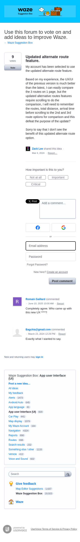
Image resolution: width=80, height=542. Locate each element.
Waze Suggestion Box (23, 375)
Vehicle (13, 454)
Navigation (15, 430)
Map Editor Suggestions (30, 488)
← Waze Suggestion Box (18, 42)
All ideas (13, 388)
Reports (13, 435)
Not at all (38, 178)
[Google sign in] (64, 227)
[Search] (68, 474)
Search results (17, 444)
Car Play (13, 416)
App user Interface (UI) (22, 411)
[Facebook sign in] (38, 227)
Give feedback (26, 483)
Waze (19, 502)
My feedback (16, 393)
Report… (52, 153)
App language (16, 407)
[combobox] (38, 474)
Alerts (12, 397)
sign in (39, 357)
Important (60, 178)
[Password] (51, 256)
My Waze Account (19, 425)
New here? (51, 272)
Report (60, 303)
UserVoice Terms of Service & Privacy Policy (54, 529)
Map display (15, 421)
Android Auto (16, 402)
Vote (12, 67)
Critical (38, 184)
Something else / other (21, 449)
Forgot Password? (37, 264)
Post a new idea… (19, 383)
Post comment (62, 281)
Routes (13, 440)
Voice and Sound (18, 458)
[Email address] (51, 245)
